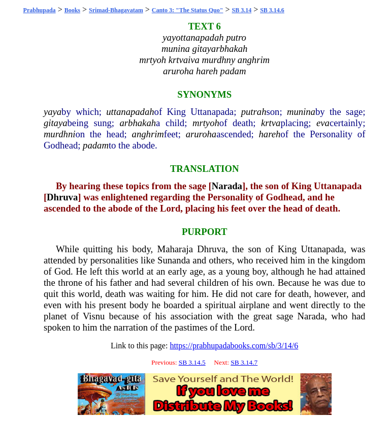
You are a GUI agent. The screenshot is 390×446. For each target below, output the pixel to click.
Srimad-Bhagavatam (116, 10)
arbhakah (138, 122)
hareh (269, 134)
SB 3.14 (241, 10)
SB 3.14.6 (272, 10)
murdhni (60, 134)
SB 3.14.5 (192, 362)
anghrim (148, 134)
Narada (227, 186)
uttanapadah (130, 111)
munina (301, 111)
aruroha (201, 134)
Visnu (94, 316)
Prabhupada (39, 10)
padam (96, 145)
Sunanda (173, 260)
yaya (52, 111)
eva (323, 122)
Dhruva (62, 197)
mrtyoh (205, 122)
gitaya (56, 122)
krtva (270, 122)
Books (72, 10)
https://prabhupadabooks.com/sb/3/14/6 (234, 345)
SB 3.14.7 (244, 362)
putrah (254, 111)
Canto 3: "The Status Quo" (187, 10)
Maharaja (175, 249)
